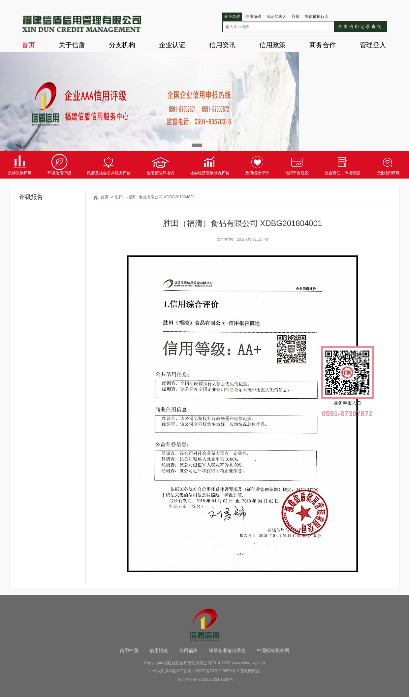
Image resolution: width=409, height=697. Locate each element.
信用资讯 (222, 45)
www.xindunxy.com (248, 663)
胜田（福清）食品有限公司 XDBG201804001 (155, 197)
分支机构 (122, 45)
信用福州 (188, 650)
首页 (28, 45)
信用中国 (129, 650)
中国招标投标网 (273, 650)
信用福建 (158, 650)
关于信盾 (72, 45)
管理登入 (373, 45)
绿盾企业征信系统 (227, 650)
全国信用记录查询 (360, 26)
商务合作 (322, 45)
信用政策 (272, 45)
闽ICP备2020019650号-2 (217, 671)
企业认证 (172, 45)
